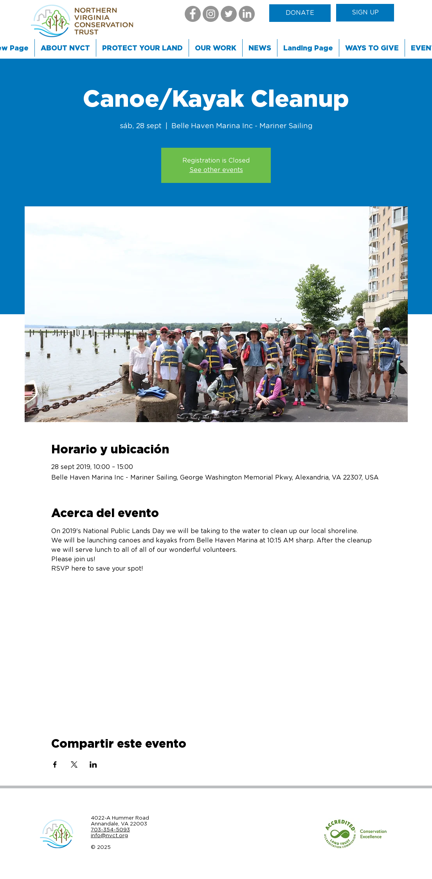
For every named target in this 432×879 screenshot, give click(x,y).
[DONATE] (300, 13)
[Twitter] (229, 14)
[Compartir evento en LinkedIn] (93, 764)
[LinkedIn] (247, 14)
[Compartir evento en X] (74, 764)
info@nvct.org (109, 835)
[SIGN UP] (365, 12)
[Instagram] (211, 14)
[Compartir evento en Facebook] (55, 764)
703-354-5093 (110, 829)
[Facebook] (193, 14)
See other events (216, 170)
